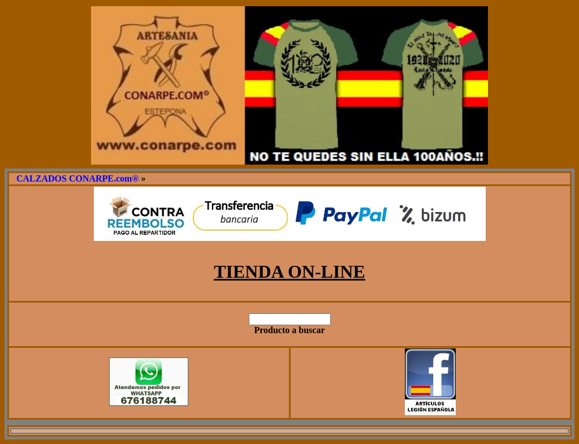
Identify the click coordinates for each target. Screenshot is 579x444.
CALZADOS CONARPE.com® (77, 178)
